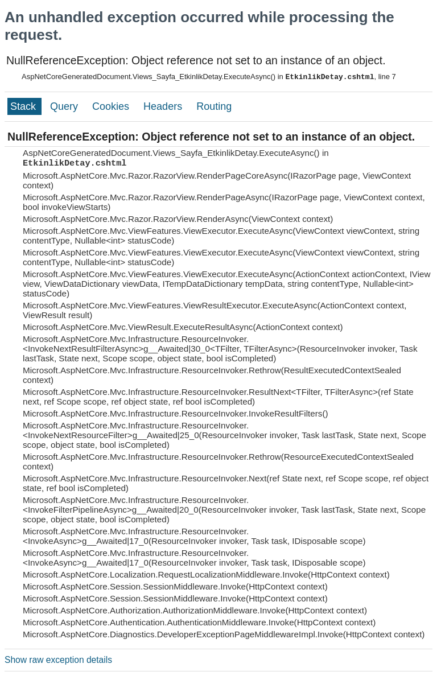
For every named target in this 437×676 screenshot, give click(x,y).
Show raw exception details (58, 660)
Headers (164, 106)
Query (65, 106)
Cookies (112, 106)
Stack (24, 106)
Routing (214, 106)
